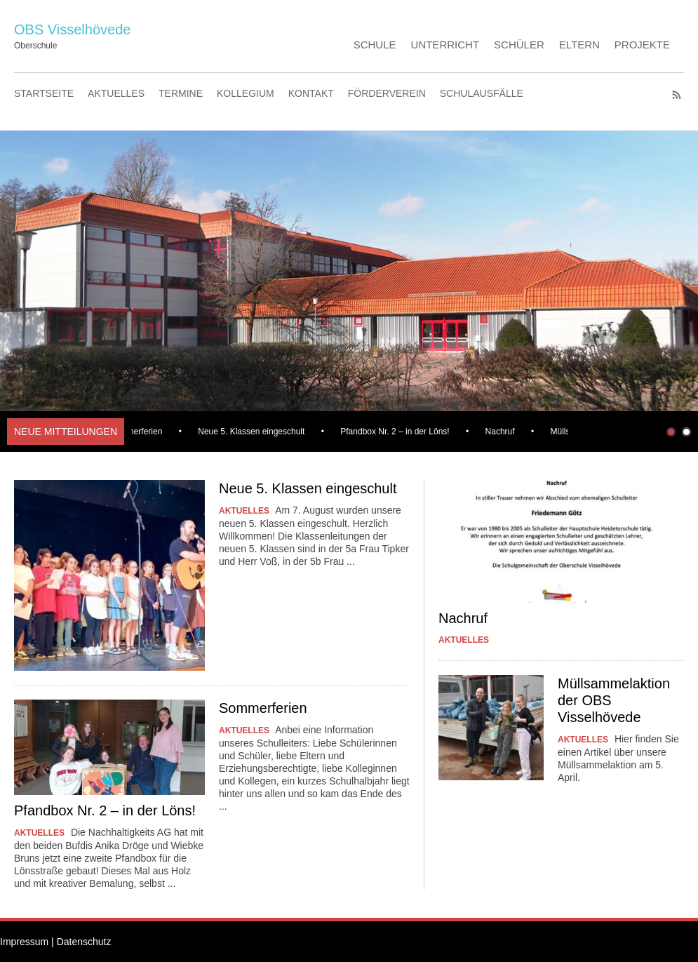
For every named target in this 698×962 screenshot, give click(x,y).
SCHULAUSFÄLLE (481, 93)
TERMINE (181, 93)
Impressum (24, 941)
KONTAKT (311, 93)
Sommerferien (138, 431)
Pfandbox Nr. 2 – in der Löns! (396, 431)
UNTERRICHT (445, 45)
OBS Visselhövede (72, 29)
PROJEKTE (642, 45)
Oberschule (35, 46)
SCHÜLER (519, 45)
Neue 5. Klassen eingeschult (253, 431)
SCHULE (375, 45)
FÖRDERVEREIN (387, 93)
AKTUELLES (116, 93)
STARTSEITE (44, 93)
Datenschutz (84, 941)
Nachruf (502, 431)
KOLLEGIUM (245, 93)
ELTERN (579, 45)
